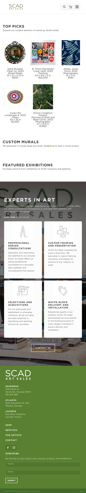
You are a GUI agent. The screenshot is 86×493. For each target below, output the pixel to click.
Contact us (43, 347)
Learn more (9, 217)
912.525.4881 (11, 394)
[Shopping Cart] (70, 6)
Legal (81, 490)
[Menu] (77, 6)
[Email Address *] (43, 471)
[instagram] (14, 446)
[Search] (64, 6)
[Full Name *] (43, 463)
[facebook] (7, 446)
